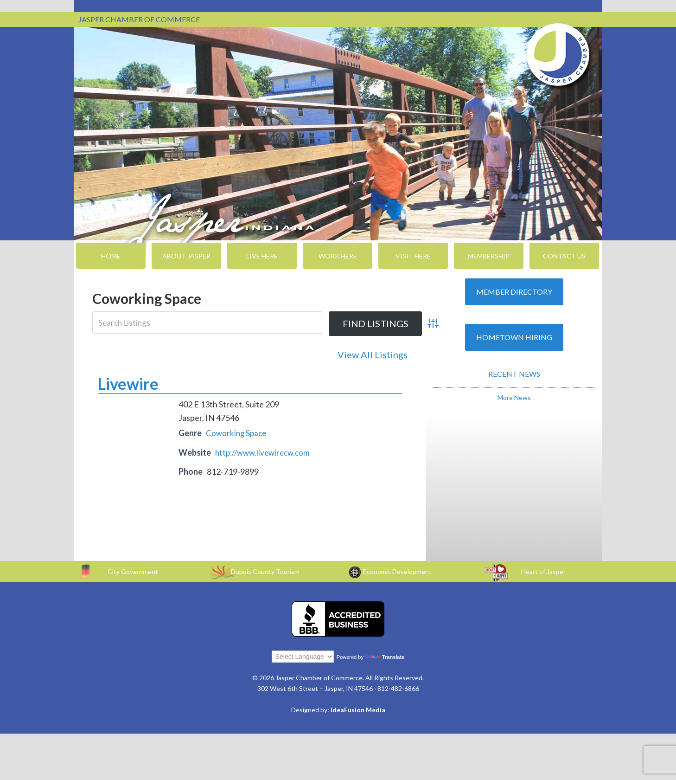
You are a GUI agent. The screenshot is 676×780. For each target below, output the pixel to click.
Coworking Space (237, 431)
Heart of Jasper (543, 570)
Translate (384, 655)
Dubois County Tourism (265, 570)
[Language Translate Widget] (303, 655)
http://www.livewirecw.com (265, 451)
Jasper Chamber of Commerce (558, 55)
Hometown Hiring (514, 337)
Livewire (128, 382)
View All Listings (373, 354)
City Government (133, 570)
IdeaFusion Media (358, 708)
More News (514, 397)
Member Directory (514, 291)
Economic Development (397, 570)
